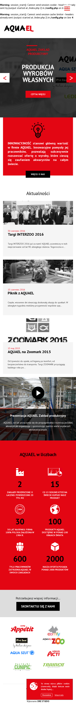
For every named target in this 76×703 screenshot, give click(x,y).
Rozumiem (46, 695)
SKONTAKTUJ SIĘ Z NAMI (38, 606)
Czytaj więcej (38, 94)
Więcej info (59, 695)
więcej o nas (38, 174)
